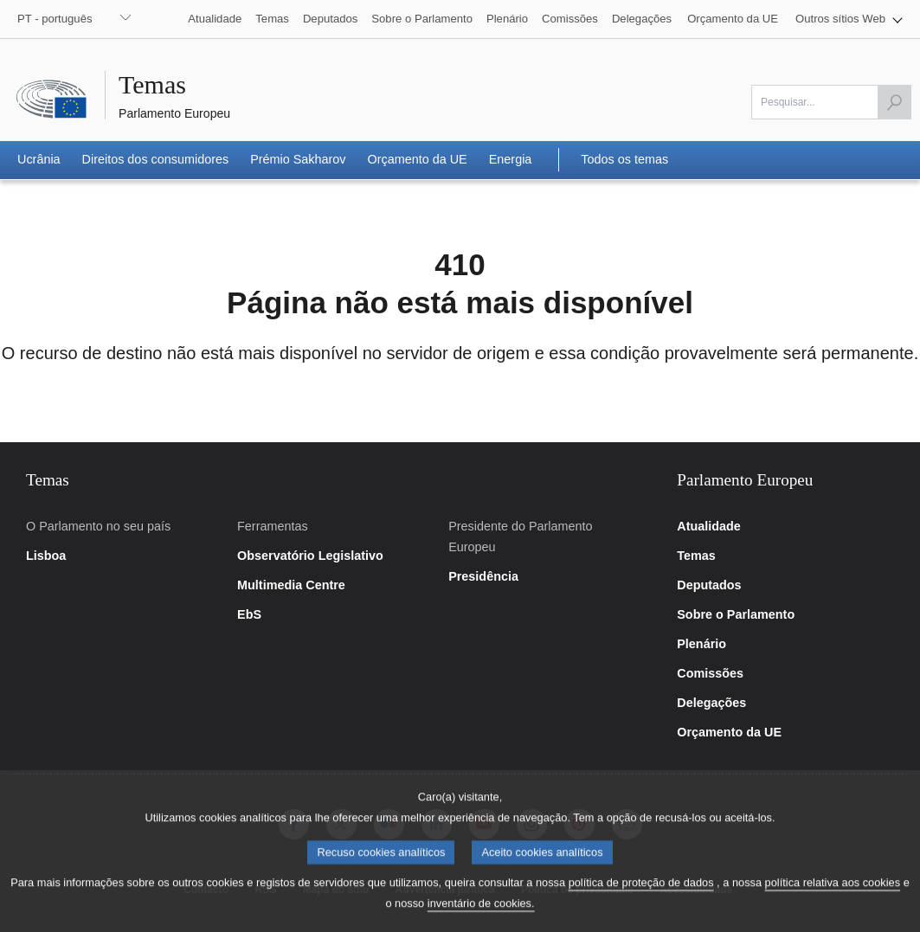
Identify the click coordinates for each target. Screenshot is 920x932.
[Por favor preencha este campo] (831, 102)
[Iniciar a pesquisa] (894, 102)
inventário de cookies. (481, 915)
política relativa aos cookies (833, 894)
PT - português (54, 18)
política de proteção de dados (641, 894)
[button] (849, 19)
